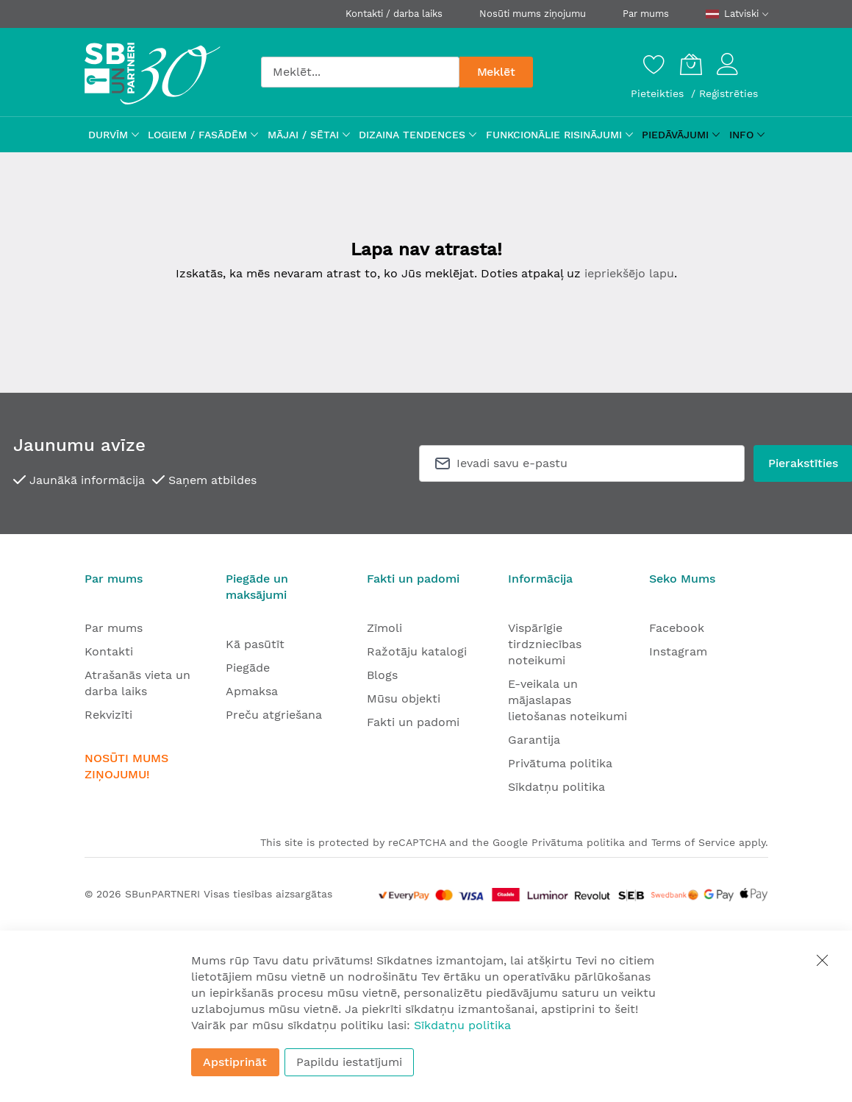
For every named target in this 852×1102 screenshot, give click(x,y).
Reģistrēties (728, 93)
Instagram (678, 651)
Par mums (646, 13)
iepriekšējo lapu (629, 273)
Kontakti (109, 651)
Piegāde (248, 668)
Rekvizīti (108, 715)
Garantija (534, 740)
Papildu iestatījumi (349, 1062)
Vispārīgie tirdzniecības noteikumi (544, 644)
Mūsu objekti (403, 698)
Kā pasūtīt (255, 644)
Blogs (382, 675)
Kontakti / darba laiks (394, 13)
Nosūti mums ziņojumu (532, 13)
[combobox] (360, 72)
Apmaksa (252, 691)
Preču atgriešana (274, 715)
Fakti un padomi (413, 722)
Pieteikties (659, 93)
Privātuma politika (560, 763)
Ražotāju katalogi (417, 651)
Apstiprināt (235, 1062)
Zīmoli (384, 628)
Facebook (676, 628)
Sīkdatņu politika (556, 787)
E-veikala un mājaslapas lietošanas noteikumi (567, 700)
